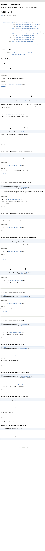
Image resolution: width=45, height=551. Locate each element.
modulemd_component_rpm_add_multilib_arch (27, 30)
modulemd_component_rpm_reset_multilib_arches (28, 32)
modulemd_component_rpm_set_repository (26, 43)
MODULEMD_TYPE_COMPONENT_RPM (22, 52)
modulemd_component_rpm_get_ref (24, 41)
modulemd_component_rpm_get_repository (26, 45)
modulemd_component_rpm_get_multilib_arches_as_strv (29, 33)
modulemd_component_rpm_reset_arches (26, 26)
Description (5, 1)
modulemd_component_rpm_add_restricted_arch (27, 24)
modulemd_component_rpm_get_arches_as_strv (27, 28)
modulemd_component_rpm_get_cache (25, 37)
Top (1, 1)
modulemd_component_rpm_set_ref (24, 39)
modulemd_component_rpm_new (24, 22)
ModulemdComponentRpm (18, 54)
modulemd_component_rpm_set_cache (25, 35)
